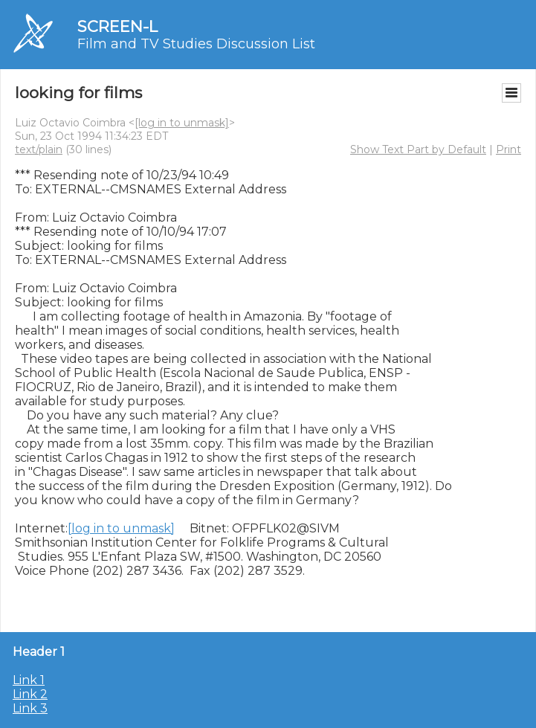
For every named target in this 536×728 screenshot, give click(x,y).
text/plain (38, 149)
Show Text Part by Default (418, 149)
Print (508, 149)
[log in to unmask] (182, 122)
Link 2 (30, 694)
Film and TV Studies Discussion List (196, 44)
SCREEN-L (117, 26)
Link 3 (30, 708)
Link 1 (29, 680)
